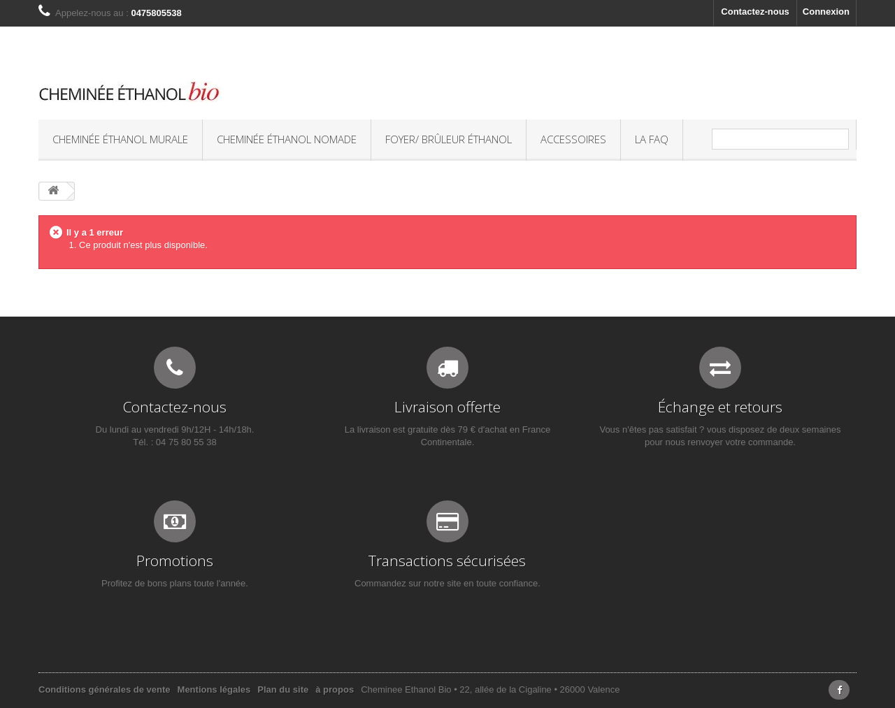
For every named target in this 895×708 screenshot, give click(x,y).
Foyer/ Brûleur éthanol (448, 139)
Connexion (826, 11)
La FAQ (651, 139)
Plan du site (282, 689)
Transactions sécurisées (447, 560)
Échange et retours (720, 407)
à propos (334, 689)
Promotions (174, 560)
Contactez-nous (755, 11)
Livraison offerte (447, 407)
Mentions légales (214, 689)
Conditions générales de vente (104, 689)
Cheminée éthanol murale (120, 139)
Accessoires (573, 139)
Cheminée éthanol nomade (287, 139)
